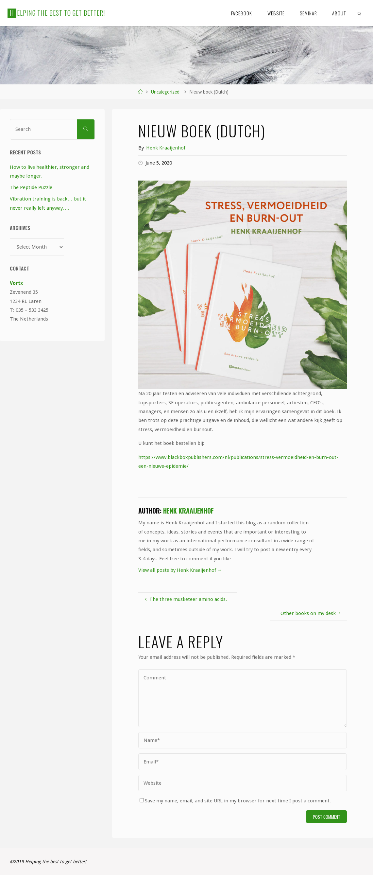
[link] (359, 13)
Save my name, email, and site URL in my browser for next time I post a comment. (235, 801)
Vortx (16, 283)
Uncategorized (165, 92)
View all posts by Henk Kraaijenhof (180, 570)
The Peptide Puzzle (31, 187)
